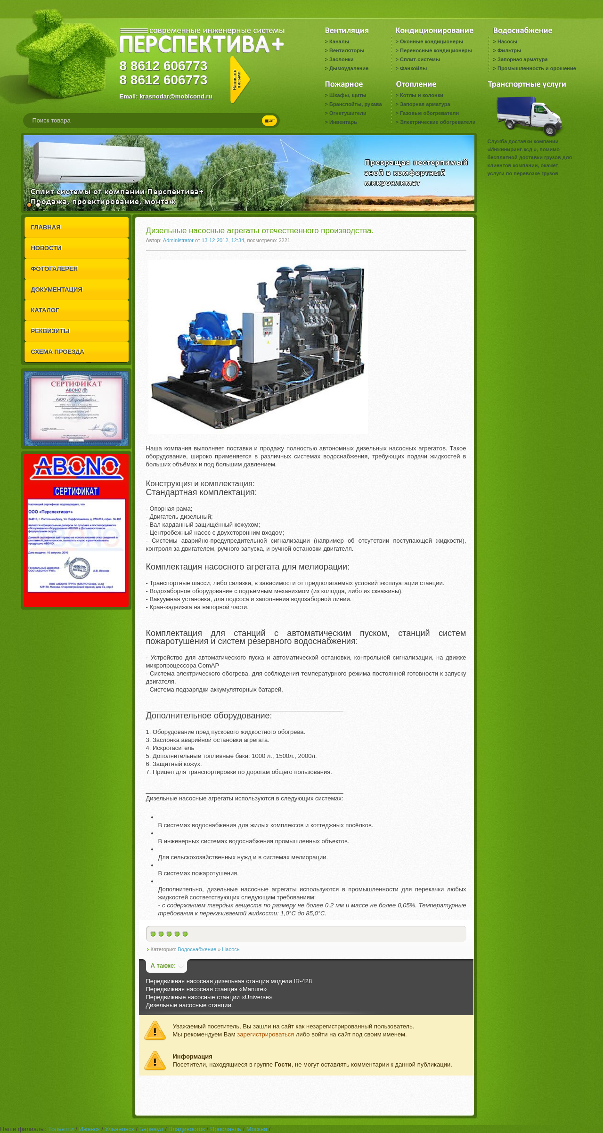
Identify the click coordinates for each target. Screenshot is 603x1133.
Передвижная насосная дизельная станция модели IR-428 (229, 981)
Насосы (507, 41)
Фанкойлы (413, 68)
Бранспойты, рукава (355, 104)
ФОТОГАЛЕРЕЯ (54, 268)
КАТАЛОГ (45, 310)
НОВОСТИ (46, 248)
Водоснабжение (197, 949)
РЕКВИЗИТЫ (50, 330)
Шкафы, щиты (348, 95)
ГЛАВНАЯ (46, 227)
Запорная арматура (522, 59)
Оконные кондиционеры (431, 41)
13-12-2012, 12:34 (223, 240)
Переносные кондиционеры (436, 50)
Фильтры (509, 50)
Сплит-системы (420, 59)
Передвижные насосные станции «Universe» (209, 997)
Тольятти (60, 1129)
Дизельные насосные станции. (189, 1005)
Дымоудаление (348, 68)
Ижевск (89, 1129)
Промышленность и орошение (536, 68)
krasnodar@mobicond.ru (175, 96)
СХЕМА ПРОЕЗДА (57, 351)
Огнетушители (348, 113)
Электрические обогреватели (437, 122)
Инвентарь (343, 122)
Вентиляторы (346, 50)
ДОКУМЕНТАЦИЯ (56, 289)
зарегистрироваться (265, 1034)
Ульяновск (119, 1129)
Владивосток (186, 1129)
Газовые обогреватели (429, 113)
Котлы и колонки (421, 95)
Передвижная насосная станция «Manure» (206, 989)
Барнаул (151, 1129)
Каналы (339, 41)
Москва (256, 1129)
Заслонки (341, 59)
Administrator (178, 240)
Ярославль (225, 1129)
